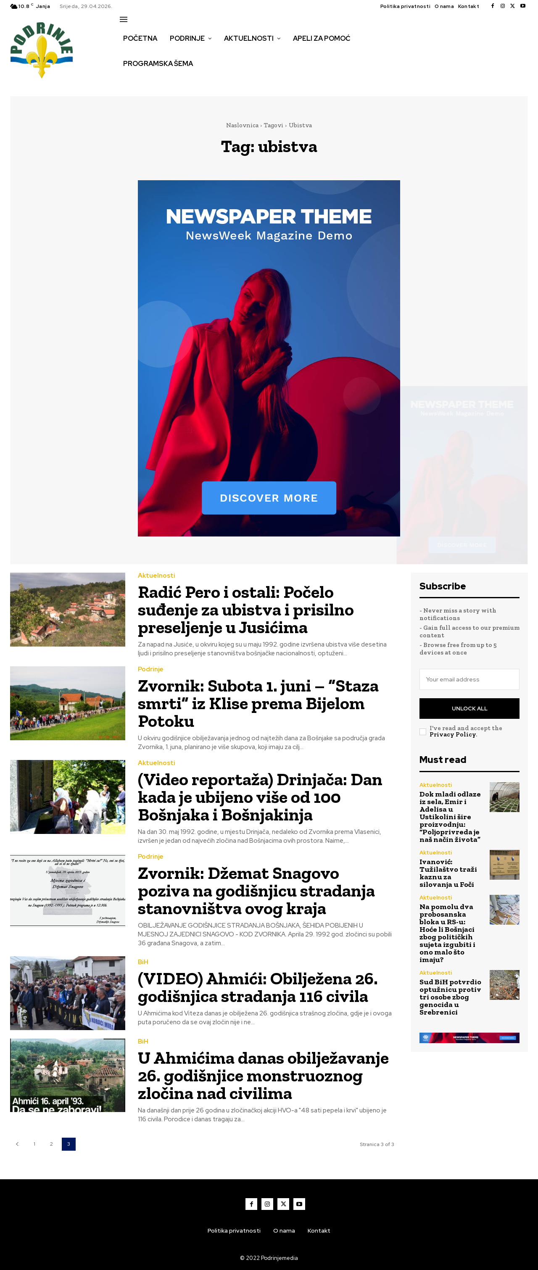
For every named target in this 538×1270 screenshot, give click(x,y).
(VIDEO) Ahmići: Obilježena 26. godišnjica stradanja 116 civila (258, 987)
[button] (129, 81)
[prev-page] (17, 1144)
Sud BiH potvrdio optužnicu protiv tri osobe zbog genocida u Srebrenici (450, 997)
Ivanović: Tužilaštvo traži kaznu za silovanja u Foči (448, 873)
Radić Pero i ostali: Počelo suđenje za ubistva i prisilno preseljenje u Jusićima (246, 609)
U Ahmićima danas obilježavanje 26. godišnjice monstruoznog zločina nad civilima (263, 1075)
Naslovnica (242, 125)
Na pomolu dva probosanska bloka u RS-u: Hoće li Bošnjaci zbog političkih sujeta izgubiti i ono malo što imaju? (447, 933)
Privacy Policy (453, 734)
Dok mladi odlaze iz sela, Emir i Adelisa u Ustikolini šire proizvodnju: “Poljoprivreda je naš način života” (450, 816)
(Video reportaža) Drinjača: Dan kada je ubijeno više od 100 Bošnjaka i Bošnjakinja (260, 796)
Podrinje (151, 669)
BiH (143, 962)
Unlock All (470, 708)
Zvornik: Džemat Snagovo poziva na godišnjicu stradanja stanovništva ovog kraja (256, 890)
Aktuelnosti (156, 576)
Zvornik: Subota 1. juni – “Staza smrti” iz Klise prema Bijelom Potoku (258, 703)
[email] (469, 679)
